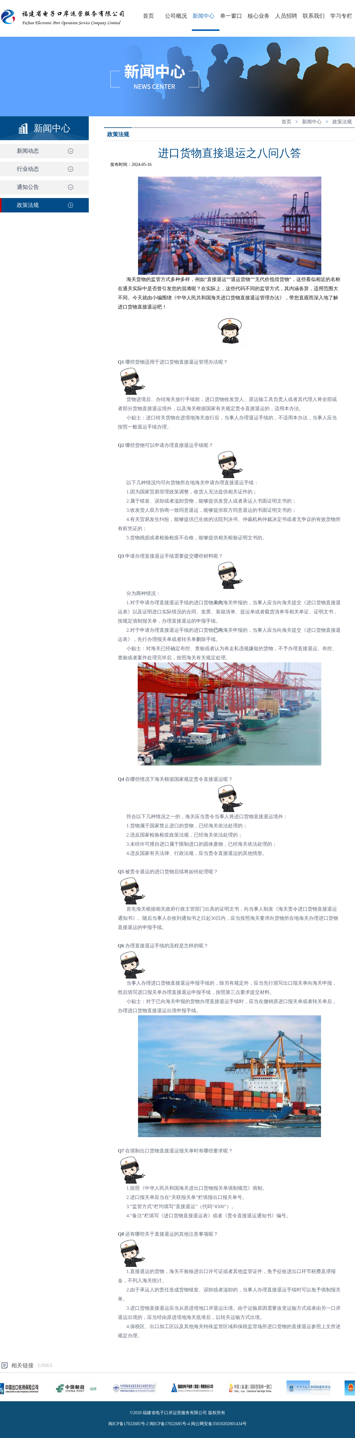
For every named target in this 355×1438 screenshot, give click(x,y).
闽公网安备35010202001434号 (219, 1423)
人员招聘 (286, 16)
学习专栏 (341, 16)
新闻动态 (28, 151)
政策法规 (28, 205)
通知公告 (28, 187)
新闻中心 (203, 16)
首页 (148, 16)
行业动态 (28, 169)
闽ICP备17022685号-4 (170, 1423)
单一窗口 (231, 16)
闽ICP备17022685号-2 (128, 1423)
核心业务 (259, 16)
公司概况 (176, 16)
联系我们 (314, 16)
